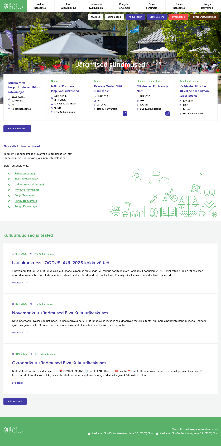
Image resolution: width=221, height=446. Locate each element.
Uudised (95, 16)
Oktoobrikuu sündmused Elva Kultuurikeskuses (59, 363)
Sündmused (114, 16)
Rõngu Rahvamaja (207, 6)
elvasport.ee (178, 16)
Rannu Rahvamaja (179, 6)
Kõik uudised (15, 401)
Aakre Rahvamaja (40, 6)
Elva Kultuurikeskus (68, 6)
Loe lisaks (17, 282)
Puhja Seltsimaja (151, 6)
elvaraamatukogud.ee (204, 16)
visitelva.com (157, 16)
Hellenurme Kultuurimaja (96, 6)
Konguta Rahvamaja (124, 6)
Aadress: (122, 433)
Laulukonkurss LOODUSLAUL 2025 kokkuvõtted (60, 263)
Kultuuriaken (135, 16)
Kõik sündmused (17, 128)
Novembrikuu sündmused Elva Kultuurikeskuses (60, 313)
